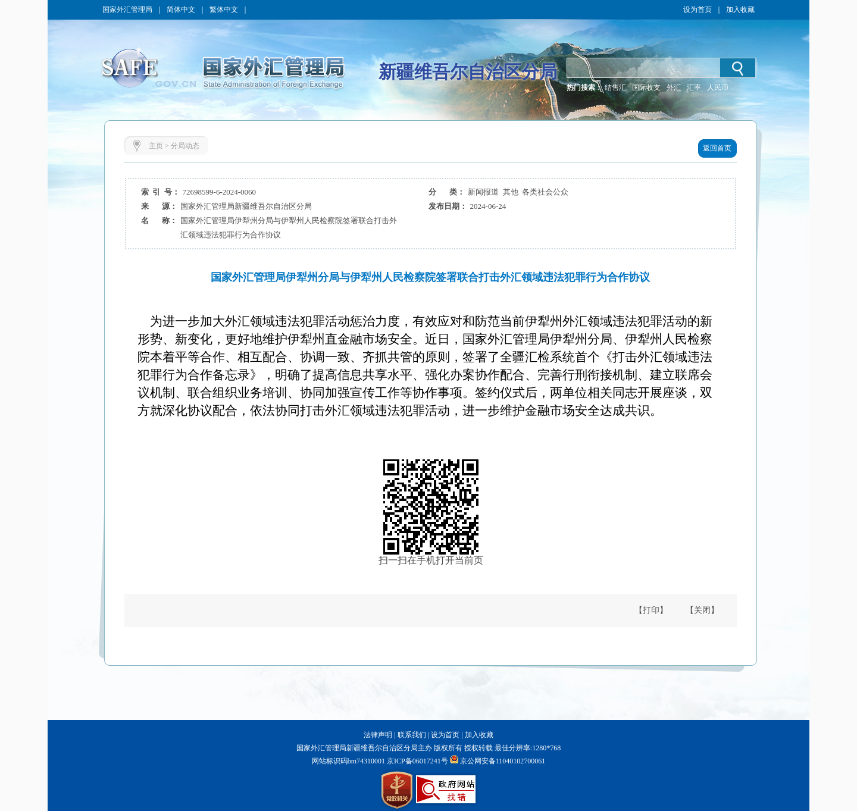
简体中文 (181, 9)
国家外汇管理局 (127, 9)
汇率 (694, 87)
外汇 (674, 87)
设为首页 (697, 9)
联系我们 (412, 735)
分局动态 (185, 146)
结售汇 (615, 87)
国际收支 (646, 87)
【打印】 (651, 610)
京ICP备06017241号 (416, 761)
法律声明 (378, 735)
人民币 (717, 87)
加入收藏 (740, 9)
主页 (156, 146)
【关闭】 (702, 610)
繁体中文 (223, 9)
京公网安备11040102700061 (503, 761)
